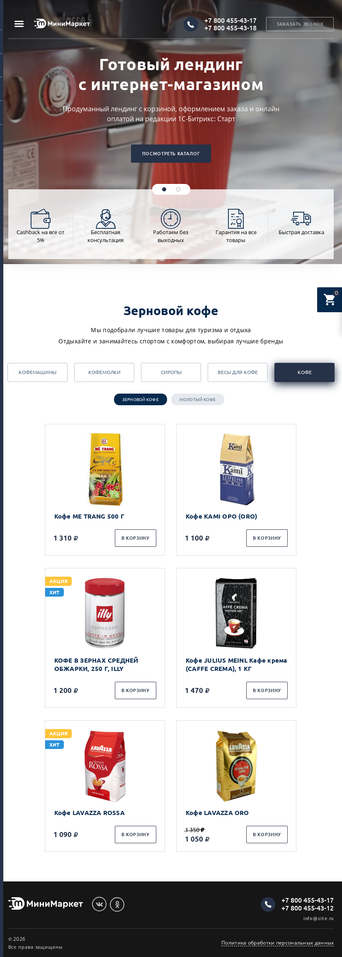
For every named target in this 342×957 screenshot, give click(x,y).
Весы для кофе (238, 372)
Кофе (305, 372)
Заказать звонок (300, 24)
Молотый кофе (197, 399)
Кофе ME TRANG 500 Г (89, 516)
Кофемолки (104, 372)
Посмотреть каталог (171, 153)
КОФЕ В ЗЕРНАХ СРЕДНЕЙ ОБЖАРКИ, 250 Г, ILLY (96, 664)
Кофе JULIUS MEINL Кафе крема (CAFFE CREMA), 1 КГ (237, 664)
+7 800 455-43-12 (307, 908)
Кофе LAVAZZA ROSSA (89, 812)
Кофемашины (37, 372)
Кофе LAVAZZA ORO (218, 812)
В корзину (135, 538)
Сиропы (171, 372)
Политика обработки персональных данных (277, 943)
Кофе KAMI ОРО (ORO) (222, 516)
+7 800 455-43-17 (230, 20)
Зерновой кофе (140, 399)
